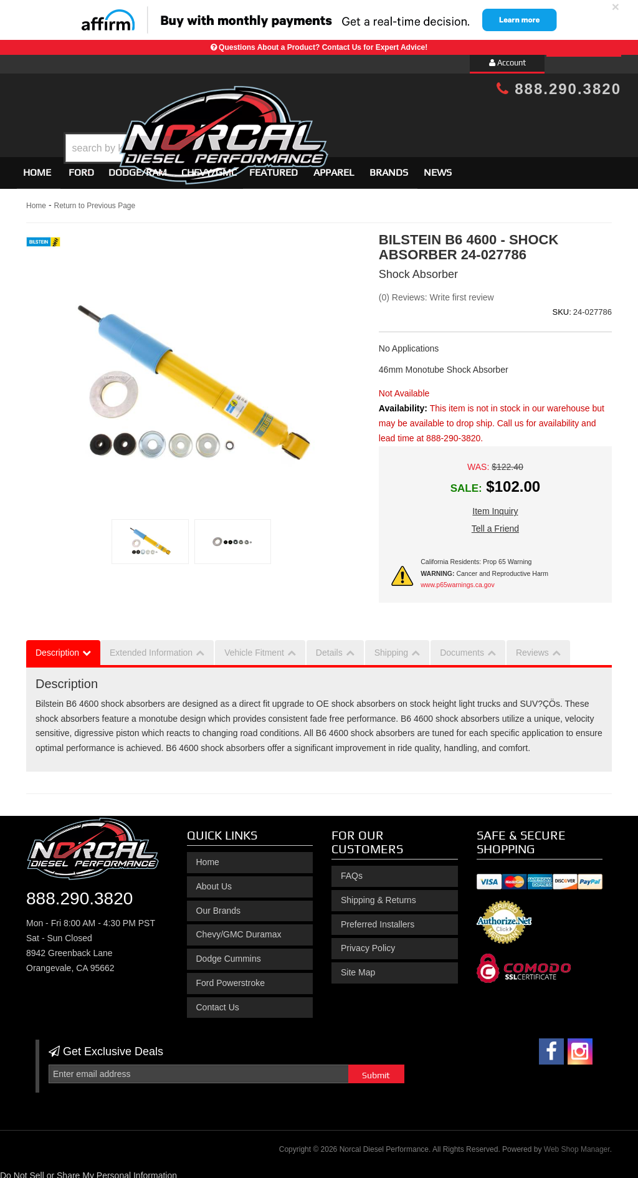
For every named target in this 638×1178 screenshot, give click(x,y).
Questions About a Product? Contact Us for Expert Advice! (323, 47)
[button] (330, 117)
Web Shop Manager (577, 1143)
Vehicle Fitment (254, 647)
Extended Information (151, 647)
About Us (214, 881)
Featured (273, 167)
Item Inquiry (495, 505)
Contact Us (217, 1002)
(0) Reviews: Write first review (436, 292)
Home (37, 167)
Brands (388, 167)
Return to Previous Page (94, 200)
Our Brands (218, 905)
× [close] (615, 6)
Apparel (333, 167)
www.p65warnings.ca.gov (457, 579)
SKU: (561, 306)
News (438, 167)
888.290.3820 (559, 88)
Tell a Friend (495, 523)
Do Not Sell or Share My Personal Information (88, 1170)
